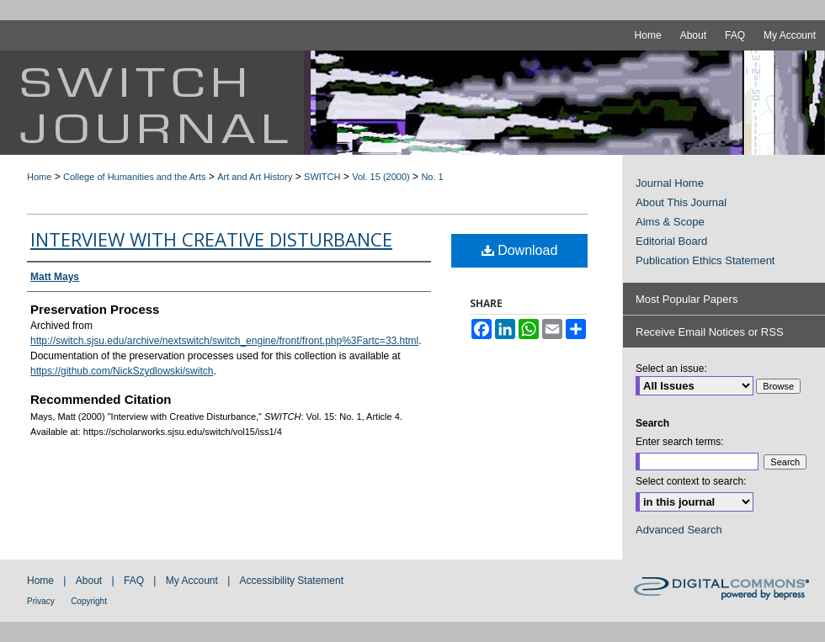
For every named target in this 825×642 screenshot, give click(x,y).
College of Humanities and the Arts (134, 177)
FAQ (134, 580)
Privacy (41, 601)
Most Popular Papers (686, 299)
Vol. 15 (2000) (381, 177)
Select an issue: (671, 368)
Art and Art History (254, 177)
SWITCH (322, 177)
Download (520, 250)
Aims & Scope (670, 221)
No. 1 (432, 177)
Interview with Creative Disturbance (211, 239)
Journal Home (670, 183)
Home (39, 177)
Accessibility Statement (291, 580)
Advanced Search (679, 529)
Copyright (89, 601)
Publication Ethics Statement (705, 260)
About (89, 580)
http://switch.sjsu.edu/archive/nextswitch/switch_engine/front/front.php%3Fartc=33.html (224, 341)
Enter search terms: (680, 442)
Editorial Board (671, 241)
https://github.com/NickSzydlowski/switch (121, 371)
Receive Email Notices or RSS (710, 332)
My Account (192, 580)
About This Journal (681, 202)
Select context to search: (691, 481)
